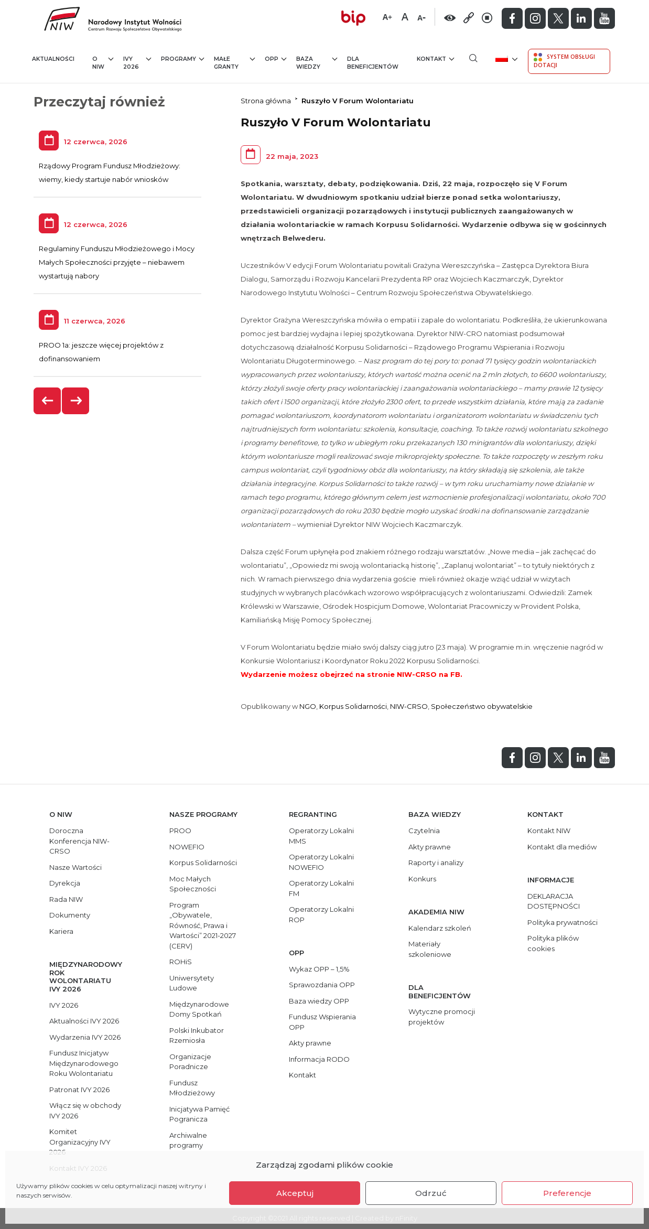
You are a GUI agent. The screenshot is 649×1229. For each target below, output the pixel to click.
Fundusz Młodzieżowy (192, 1088)
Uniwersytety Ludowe (191, 983)
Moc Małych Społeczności (192, 884)
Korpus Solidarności (353, 706)
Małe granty (234, 62)
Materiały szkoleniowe (429, 949)
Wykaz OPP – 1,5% (319, 969)
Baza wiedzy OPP (319, 1001)
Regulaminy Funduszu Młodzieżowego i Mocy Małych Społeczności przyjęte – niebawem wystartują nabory (116, 262)
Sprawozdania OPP (322, 984)
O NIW (102, 62)
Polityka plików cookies (553, 943)
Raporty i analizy (435, 862)
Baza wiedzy (316, 62)
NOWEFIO (186, 847)
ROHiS (180, 961)
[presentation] (48, 400)
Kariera (61, 931)
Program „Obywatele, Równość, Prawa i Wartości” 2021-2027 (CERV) (202, 925)
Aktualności (53, 59)
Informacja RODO (319, 1059)
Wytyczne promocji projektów (441, 1016)
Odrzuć (431, 1193)
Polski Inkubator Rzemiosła (196, 1035)
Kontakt (435, 58)
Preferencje (567, 1193)
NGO (307, 706)
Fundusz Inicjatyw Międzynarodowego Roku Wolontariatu (83, 1063)
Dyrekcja (64, 883)
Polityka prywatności (562, 922)
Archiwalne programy (188, 1140)
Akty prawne (310, 1043)
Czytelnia (424, 830)
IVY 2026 (137, 62)
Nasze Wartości (75, 867)
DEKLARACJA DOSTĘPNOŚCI (553, 901)
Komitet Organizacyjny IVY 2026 (80, 1141)
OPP (275, 58)
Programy (182, 58)
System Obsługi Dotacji (564, 61)
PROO (180, 830)
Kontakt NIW (548, 830)
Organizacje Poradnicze (190, 1061)
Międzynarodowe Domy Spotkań (199, 1009)
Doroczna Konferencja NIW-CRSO (79, 840)
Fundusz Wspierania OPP (322, 1021)
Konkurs (422, 879)
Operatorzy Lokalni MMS (321, 835)
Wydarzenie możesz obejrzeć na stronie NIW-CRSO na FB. (351, 674)
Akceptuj (294, 1193)
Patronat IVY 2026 (79, 1089)
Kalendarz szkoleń (439, 928)
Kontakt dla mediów (562, 847)
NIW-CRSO (409, 706)
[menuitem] (505, 58)
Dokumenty (69, 915)
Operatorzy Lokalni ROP (321, 914)
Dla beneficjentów (372, 63)
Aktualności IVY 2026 (84, 1021)
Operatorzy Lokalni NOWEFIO (321, 862)
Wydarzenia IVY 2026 (85, 1037)
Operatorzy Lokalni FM (321, 888)
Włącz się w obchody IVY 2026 (85, 1110)
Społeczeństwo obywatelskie (482, 706)
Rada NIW (66, 899)
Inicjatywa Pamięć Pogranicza (199, 1114)
